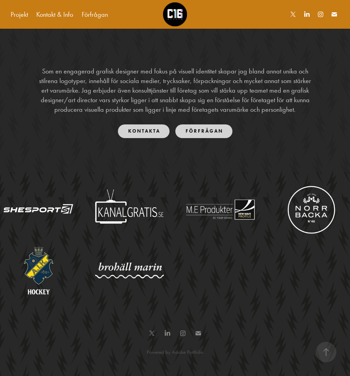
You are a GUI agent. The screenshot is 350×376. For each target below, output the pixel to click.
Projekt (19, 14)
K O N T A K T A (143, 131)
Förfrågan (95, 14)
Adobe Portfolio (187, 352)
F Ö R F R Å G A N (204, 131)
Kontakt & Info (54, 14)
